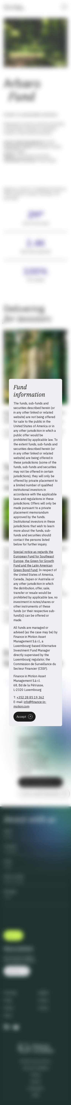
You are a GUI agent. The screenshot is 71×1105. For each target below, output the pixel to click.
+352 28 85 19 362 (30, 697)
